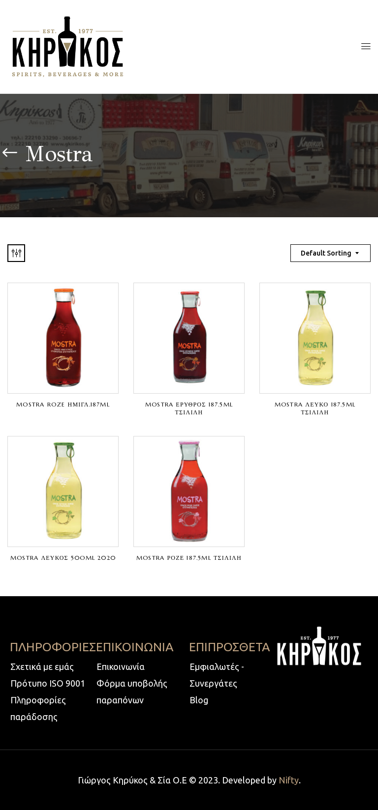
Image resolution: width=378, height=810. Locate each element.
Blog (198, 700)
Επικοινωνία (120, 666)
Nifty (289, 780)
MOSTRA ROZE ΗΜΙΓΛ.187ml (63, 404)
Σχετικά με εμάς (42, 666)
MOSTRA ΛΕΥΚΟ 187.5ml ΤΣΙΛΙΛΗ (315, 408)
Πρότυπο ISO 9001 (47, 683)
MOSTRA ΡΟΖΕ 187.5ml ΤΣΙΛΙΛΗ (189, 557)
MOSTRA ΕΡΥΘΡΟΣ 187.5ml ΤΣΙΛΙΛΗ (189, 408)
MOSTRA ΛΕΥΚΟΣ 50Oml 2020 (63, 557)
